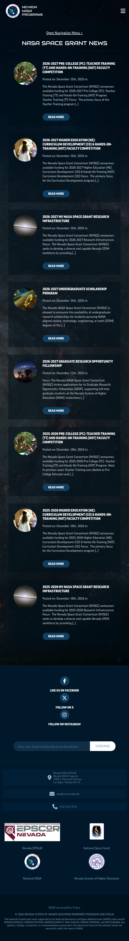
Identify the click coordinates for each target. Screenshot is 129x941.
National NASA (32, 878)
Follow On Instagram (64, 724)
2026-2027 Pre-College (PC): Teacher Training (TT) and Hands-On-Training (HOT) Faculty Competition (79, 68)
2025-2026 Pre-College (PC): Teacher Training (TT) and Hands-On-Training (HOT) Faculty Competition (79, 438)
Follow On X (65, 707)
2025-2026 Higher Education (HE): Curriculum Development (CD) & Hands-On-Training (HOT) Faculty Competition (77, 514)
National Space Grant (97, 848)
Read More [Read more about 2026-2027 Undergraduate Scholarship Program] (56, 338)
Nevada (32, 848)
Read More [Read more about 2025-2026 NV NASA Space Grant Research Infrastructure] (56, 636)
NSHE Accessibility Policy (64, 907)
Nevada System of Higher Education (96, 878)
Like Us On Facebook (64, 690)
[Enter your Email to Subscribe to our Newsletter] (51, 746)
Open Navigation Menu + (64, 32)
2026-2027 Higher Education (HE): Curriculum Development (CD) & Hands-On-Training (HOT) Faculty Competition (77, 144)
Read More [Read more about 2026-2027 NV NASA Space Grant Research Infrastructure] (56, 266)
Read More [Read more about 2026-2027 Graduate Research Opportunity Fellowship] (56, 410)
